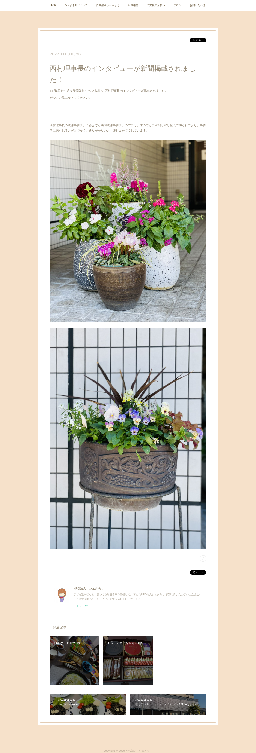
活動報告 (133, 5)
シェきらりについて (76, 5)
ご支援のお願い (156, 5)
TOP (53, 5)
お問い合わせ (197, 5)
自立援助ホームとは (107, 5)
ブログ (177, 5)
